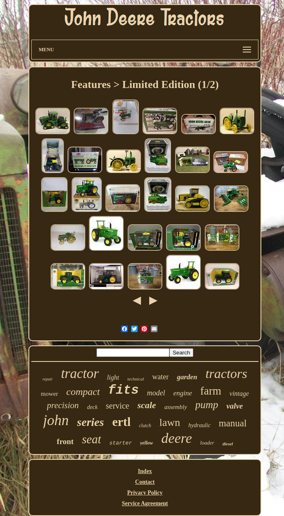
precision (63, 405)
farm (210, 391)
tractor (80, 373)
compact (83, 391)
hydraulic (199, 425)
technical (135, 378)
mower (49, 393)
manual (233, 423)
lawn (169, 422)
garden (187, 377)
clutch (145, 425)
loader (207, 443)
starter (120, 443)
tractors (226, 373)
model (156, 393)
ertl (121, 421)
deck (92, 407)
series (90, 422)
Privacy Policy (145, 493)
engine (183, 393)
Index (145, 471)
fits (123, 390)
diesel (228, 443)
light (113, 377)
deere (176, 438)
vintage (239, 393)
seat (91, 439)
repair (47, 379)
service (117, 405)
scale (146, 405)
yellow (146, 443)
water (160, 377)
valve (234, 406)
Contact (145, 482)
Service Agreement (145, 503)
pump (206, 404)
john (56, 420)
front (65, 441)
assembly (175, 407)
